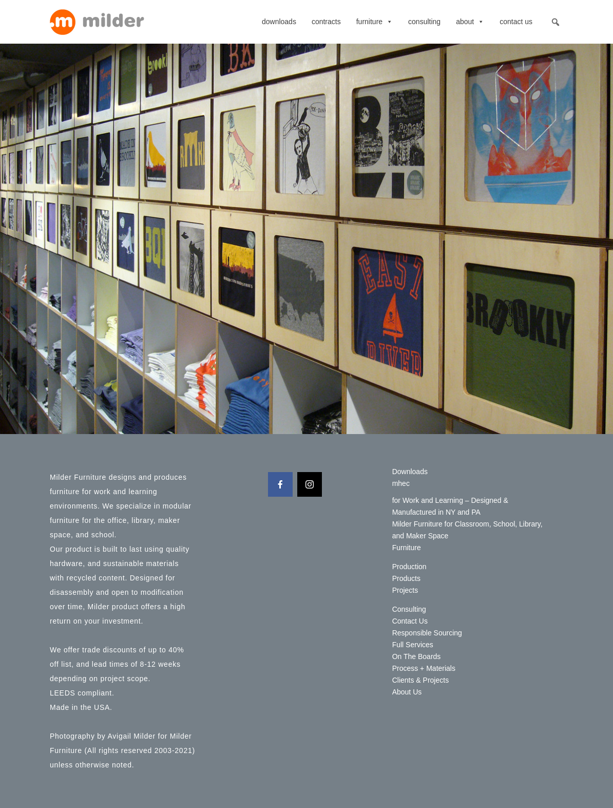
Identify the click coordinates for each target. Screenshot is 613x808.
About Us (407, 692)
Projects (405, 590)
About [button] (470, 21)
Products (406, 578)
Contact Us (516, 21)
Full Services (412, 645)
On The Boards (416, 656)
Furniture (374, 21)
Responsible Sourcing (427, 633)
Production (409, 566)
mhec (401, 483)
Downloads (279, 21)
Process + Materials (423, 668)
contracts (326, 21)
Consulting (424, 21)
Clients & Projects (420, 680)
